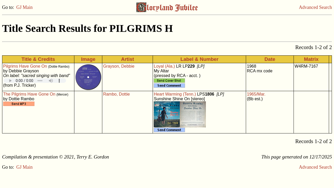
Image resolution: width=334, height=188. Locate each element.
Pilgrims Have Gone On (25, 66)
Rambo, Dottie (116, 94)
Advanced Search (315, 7)
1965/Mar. (256, 94)
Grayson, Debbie (118, 66)
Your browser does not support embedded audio (34, 80)
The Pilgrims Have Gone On (29, 94)
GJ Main (24, 7)
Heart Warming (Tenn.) (175, 94)
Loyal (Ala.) (164, 66)
